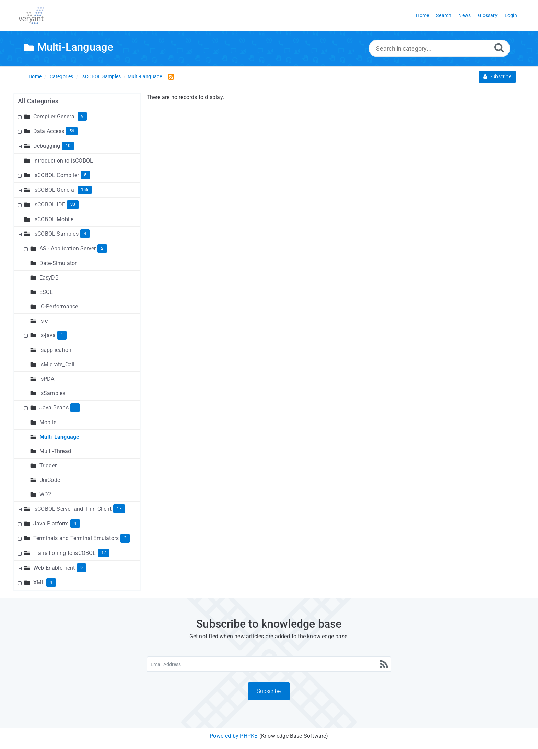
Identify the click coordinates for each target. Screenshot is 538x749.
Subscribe (497, 76)
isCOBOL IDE (49, 204)
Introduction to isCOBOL (63, 160)
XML (39, 582)
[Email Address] (269, 664)
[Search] (499, 47)
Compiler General (54, 116)
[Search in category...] (439, 48)
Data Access (48, 131)
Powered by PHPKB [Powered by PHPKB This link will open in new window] (234, 736)
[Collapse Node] (20, 233)
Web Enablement (54, 567)
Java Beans (54, 407)
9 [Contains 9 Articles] (82, 116)
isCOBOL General (54, 190)
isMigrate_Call (57, 364)
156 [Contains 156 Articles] (85, 189)
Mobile (47, 422)
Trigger (48, 465)
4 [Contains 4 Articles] (85, 233)
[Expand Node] (20, 116)
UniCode (49, 480)
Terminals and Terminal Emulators (76, 538)
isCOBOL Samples (101, 76)
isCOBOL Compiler (56, 175)
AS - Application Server (67, 248)
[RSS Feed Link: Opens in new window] (169, 76)
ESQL (46, 292)
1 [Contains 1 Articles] (62, 334)
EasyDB (49, 277)
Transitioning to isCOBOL (64, 553)
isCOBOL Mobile (53, 219)
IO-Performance (58, 306)
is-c (43, 321)
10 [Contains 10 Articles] (68, 145)
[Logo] (31, 15)
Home (35, 76)
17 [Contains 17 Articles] (119, 508)
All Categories (38, 101)
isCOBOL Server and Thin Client (72, 509)
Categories (61, 76)
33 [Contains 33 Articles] (72, 204)
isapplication (55, 350)
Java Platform (51, 523)
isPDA (47, 379)
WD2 (45, 494)
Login (511, 15)
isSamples (52, 393)
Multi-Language (145, 76)
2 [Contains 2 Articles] (102, 248)
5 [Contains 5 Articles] (85, 174)
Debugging (46, 146)
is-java (47, 335)
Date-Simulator (58, 263)
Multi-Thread (55, 451)
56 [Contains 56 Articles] (71, 130)
